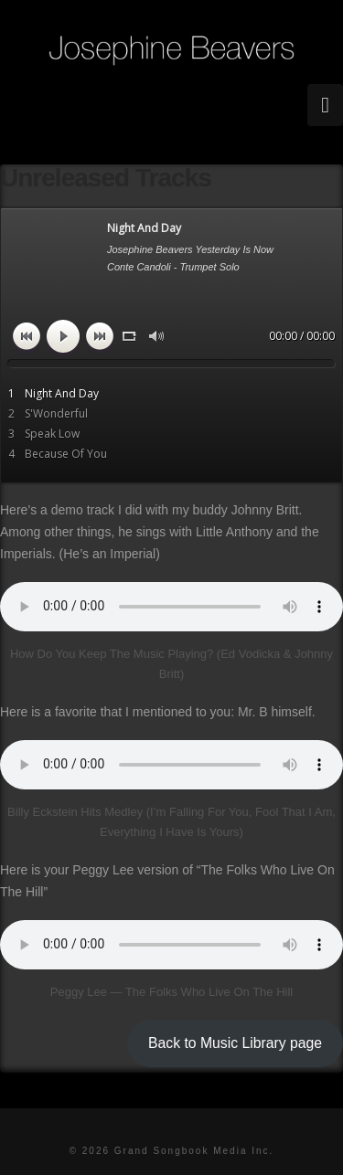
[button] (325, 105)
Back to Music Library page (235, 1043)
